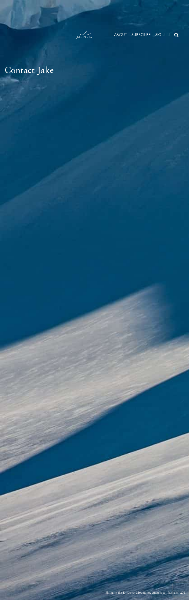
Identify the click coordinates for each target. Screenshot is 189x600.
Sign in (162, 34)
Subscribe (141, 34)
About (120, 34)
